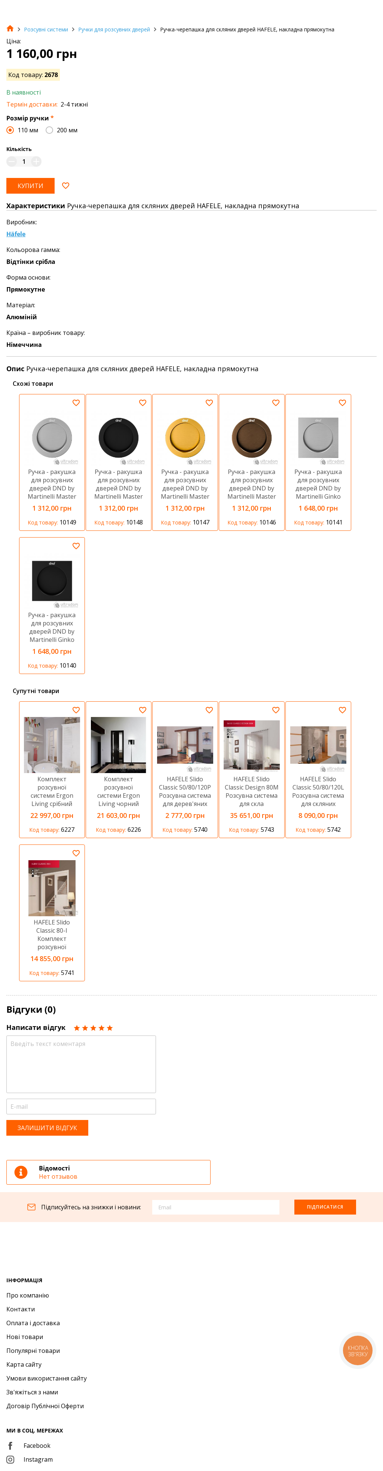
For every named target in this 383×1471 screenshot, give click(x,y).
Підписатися (325, 1207)
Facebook (28, 1445)
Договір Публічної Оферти (45, 1406)
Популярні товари (33, 1351)
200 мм (67, 130)
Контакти (20, 1309)
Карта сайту (24, 1364)
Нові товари (24, 1337)
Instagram (29, 1459)
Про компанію (27, 1295)
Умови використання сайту (46, 1378)
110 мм (28, 130)
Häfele (15, 234)
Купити (30, 186)
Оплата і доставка (33, 1323)
